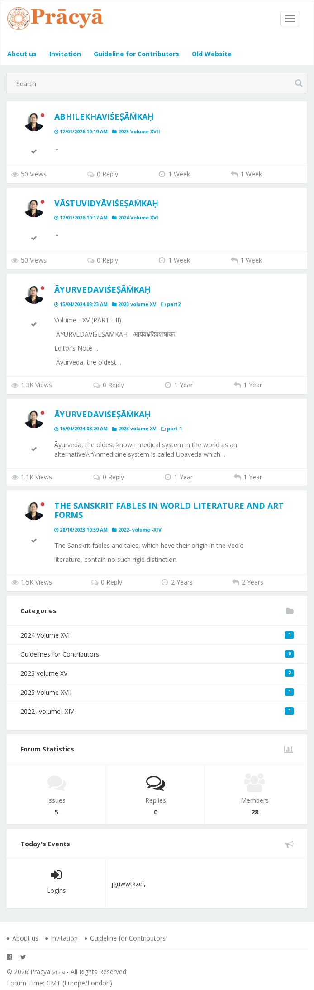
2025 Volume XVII (157, 692)
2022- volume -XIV (157, 711)
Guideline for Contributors (135, 53)
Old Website (211, 53)
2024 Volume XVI (157, 635)
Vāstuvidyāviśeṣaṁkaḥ (106, 203)
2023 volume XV (157, 673)
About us (22, 53)
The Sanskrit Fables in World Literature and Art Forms (169, 510)
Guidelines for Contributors (157, 654)
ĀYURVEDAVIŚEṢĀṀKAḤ (102, 289)
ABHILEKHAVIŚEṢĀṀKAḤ (103, 116)
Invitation (64, 53)
